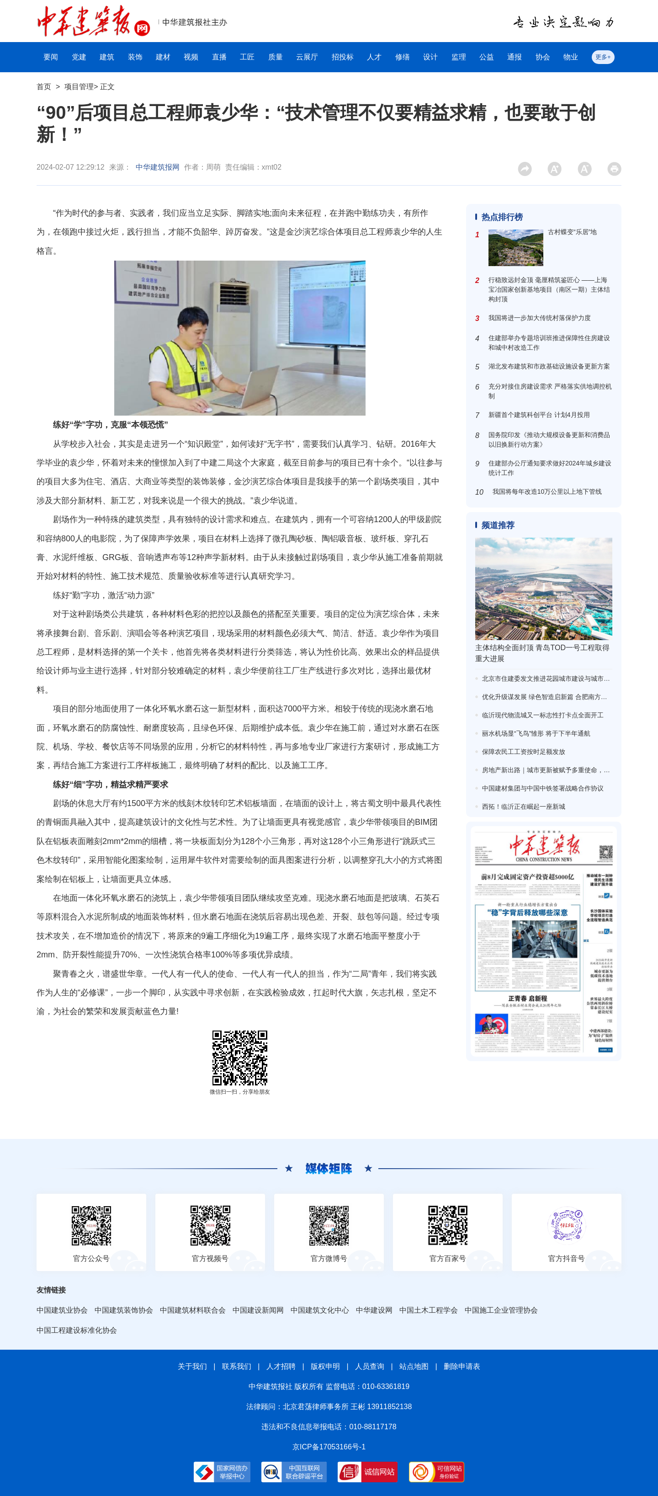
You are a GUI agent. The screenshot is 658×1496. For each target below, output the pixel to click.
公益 (486, 57)
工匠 (247, 57)
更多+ (603, 56)
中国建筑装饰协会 (124, 1310)
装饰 (135, 57)
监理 (458, 57)
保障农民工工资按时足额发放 (523, 751)
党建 (79, 57)
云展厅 (307, 57)
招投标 (343, 57)
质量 (275, 57)
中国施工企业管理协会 (501, 1310)
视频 (191, 57)
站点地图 (414, 1366)
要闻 (50, 57)
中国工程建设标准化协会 (77, 1330)
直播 (219, 57)
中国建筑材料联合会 (193, 1310)
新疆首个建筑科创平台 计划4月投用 (539, 414)
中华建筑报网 (158, 167)
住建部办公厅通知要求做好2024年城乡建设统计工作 (549, 467)
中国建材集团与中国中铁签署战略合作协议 (543, 788)
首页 (44, 87)
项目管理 (79, 87)
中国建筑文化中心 (320, 1310)
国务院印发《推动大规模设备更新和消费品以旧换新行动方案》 (549, 439)
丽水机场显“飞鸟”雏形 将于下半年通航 (536, 733)
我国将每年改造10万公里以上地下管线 (547, 491)
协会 (543, 57)
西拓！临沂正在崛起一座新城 (523, 806)
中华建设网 (374, 1310)
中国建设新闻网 (258, 1310)
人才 (374, 57)
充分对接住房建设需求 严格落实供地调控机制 (550, 391)
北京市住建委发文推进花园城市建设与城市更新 (549, 678)
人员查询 (369, 1366)
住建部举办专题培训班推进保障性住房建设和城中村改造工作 (549, 342)
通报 (514, 57)
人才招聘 (281, 1366)
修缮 (402, 57)
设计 (430, 57)
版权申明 (325, 1366)
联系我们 (236, 1366)
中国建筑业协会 (62, 1310)
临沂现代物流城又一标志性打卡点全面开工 (543, 715)
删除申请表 (462, 1366)
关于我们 (192, 1366)
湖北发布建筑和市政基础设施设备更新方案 (549, 366)
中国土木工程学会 (428, 1310)
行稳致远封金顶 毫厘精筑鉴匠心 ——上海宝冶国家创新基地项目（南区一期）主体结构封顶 (549, 289)
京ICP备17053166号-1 (329, 1447)
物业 (570, 57)
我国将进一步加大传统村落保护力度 (539, 317)
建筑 (107, 57)
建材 (163, 57)
